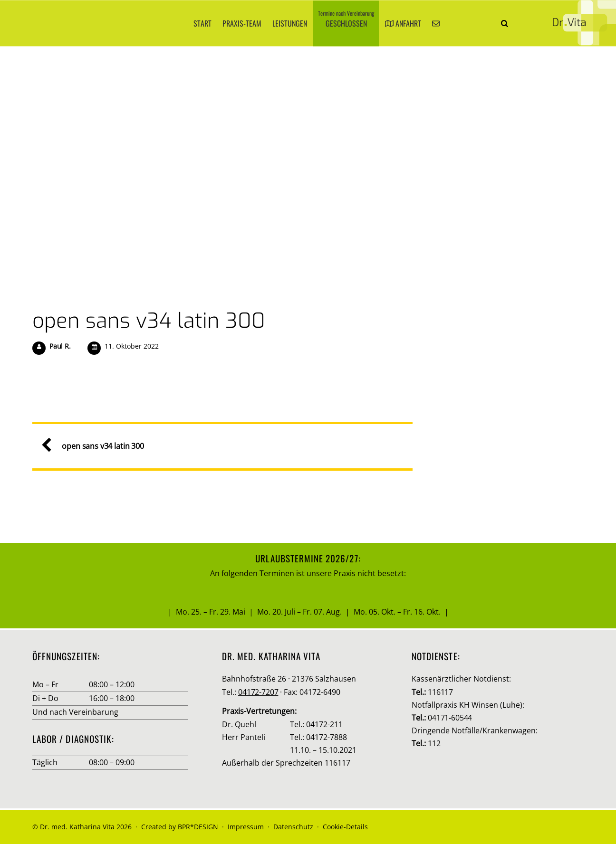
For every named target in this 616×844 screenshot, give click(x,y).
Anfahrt (403, 23)
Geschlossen (346, 19)
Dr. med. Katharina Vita (77, 826)
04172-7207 (258, 692)
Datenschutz (293, 826)
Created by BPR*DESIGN (179, 826)
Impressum (246, 826)
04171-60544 (450, 717)
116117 (440, 692)
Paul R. (60, 346)
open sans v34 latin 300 (148, 320)
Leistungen (289, 23)
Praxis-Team (241, 23)
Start (202, 23)
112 (434, 743)
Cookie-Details (345, 826)
